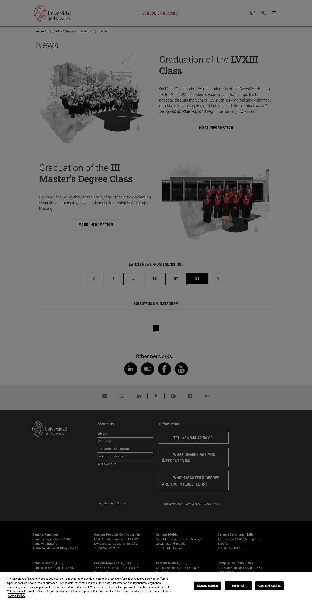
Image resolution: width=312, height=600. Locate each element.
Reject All (238, 585)
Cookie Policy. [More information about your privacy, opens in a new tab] (16, 595)
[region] (156, 586)
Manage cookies (207, 585)
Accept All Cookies (269, 585)
